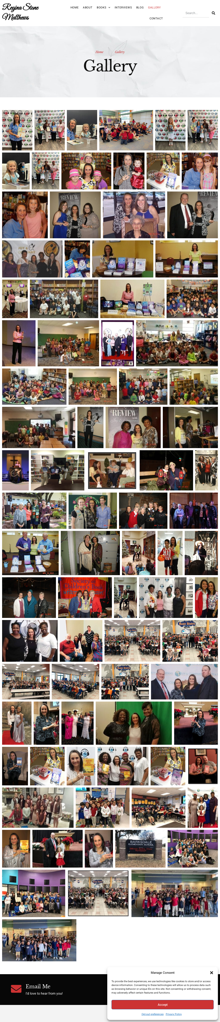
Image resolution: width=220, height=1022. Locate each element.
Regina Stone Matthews (20, 13)
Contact (156, 18)
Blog (140, 7)
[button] (211, 973)
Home (74, 7)
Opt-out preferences (153, 1014)
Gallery (154, 7)
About (88, 7)
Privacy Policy (174, 1014)
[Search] (213, 13)
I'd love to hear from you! (44, 993)
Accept (163, 1004)
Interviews (123, 7)
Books (103, 7)
